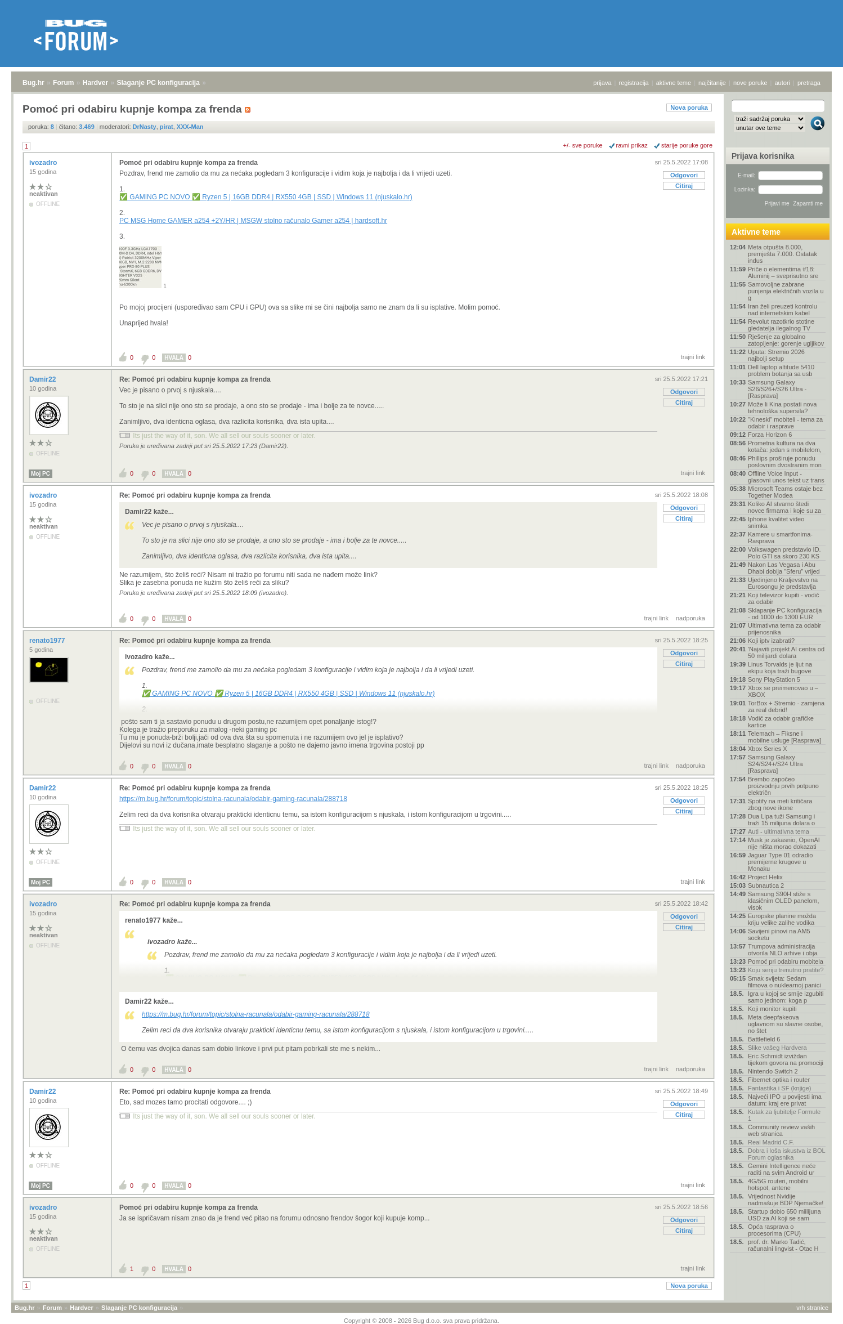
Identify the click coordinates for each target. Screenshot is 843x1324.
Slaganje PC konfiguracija (158, 83)
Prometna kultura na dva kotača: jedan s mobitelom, (785, 446)
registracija (634, 82)
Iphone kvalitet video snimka (776, 522)
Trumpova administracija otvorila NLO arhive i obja (783, 949)
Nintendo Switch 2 (773, 1071)
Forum (63, 83)
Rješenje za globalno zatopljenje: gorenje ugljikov (786, 340)
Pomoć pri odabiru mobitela (785, 961)
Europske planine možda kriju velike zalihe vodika (782, 919)
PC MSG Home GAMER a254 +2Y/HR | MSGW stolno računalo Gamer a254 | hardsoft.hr (253, 221)
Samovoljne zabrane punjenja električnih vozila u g (786, 291)
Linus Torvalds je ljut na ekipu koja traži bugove (780, 667)
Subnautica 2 (766, 885)
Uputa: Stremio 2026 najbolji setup (776, 355)
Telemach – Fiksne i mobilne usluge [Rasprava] (784, 737)
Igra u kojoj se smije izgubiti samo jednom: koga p (786, 997)
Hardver (95, 83)
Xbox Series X (767, 748)
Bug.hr (33, 83)
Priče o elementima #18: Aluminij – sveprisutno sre (783, 272)
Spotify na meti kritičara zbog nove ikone (780, 804)
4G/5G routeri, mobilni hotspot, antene (778, 1184)
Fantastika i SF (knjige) (779, 1088)
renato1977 (48, 641)
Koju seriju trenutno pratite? (786, 970)
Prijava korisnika (763, 155)
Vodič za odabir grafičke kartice (781, 721)
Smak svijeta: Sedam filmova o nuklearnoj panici (784, 981)
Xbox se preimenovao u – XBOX (783, 691)
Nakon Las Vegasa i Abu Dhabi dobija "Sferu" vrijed (784, 568)
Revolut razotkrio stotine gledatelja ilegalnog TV (781, 325)
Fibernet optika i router (779, 1079)
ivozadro (44, 163)
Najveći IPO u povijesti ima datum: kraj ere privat (785, 1100)
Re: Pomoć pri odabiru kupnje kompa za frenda (195, 379)
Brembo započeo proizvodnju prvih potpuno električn (783, 786)
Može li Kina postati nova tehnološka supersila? (782, 407)
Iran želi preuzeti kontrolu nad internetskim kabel (782, 309)
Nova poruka (689, 107)
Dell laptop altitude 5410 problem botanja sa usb (781, 370)
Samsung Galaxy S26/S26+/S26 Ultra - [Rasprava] (777, 389)
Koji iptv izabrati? (771, 640)
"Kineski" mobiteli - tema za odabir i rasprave (785, 423)
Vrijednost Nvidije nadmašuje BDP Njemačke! (785, 1199)
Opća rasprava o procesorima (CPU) (774, 1230)
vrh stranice (812, 1307)
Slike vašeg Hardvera (777, 1047)
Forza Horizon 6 (770, 434)
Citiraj (684, 185)
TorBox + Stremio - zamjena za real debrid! (786, 706)
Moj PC (40, 474)
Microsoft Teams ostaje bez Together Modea (785, 492)
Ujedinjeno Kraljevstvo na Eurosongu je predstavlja (783, 583)
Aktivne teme (756, 231)
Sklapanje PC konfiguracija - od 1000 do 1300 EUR (785, 613)
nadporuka (690, 618)
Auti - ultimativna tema (778, 831)
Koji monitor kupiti (772, 1008)
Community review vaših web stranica (781, 1130)
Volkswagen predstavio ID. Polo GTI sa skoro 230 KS (784, 553)
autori (783, 82)
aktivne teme (673, 82)
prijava (602, 82)
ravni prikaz (632, 145)
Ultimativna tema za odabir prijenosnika (784, 629)
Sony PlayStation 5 (774, 679)
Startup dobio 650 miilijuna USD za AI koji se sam (784, 1215)
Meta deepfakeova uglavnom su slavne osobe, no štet (785, 1024)
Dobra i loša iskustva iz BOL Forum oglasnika (786, 1154)
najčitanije (712, 82)
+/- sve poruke (583, 145)
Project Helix (765, 877)
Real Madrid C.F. (771, 1142)
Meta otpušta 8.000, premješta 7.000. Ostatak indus (782, 254)
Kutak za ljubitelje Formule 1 (784, 1115)
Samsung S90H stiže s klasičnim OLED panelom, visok (783, 901)
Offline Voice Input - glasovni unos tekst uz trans (786, 477)
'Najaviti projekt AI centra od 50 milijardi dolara (786, 652)
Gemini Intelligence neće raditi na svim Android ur (781, 1169)
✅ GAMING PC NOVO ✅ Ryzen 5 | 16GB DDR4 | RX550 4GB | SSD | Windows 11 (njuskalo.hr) (265, 197)
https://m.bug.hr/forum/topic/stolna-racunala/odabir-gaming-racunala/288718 (233, 799)
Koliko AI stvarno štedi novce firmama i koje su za (784, 507)
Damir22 (43, 379)
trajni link (693, 357)
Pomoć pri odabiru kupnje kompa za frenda (188, 163)
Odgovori (684, 175)
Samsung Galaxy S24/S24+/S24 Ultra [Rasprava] (775, 764)
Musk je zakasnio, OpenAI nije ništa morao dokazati (784, 843)
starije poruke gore (686, 145)
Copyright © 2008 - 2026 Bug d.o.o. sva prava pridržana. (421, 1320)
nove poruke (750, 82)
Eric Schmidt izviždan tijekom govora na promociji (785, 1059)
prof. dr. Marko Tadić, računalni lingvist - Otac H (783, 1245)
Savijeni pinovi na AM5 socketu (779, 934)
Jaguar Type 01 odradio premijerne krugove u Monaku (780, 862)
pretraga (808, 82)
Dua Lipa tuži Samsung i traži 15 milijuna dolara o (781, 819)
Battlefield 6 (764, 1039)
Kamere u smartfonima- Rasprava (780, 537)
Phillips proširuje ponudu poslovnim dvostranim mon (785, 461)
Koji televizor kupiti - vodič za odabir (783, 598)
